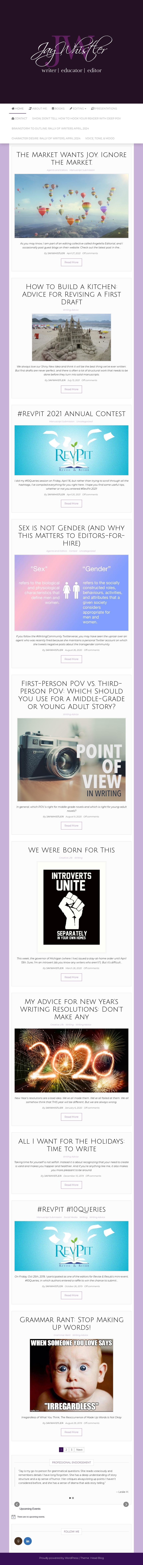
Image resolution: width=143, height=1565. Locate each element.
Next (79, 1449)
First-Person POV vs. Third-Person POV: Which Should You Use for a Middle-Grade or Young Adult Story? (71, 695)
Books (58, 108)
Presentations (104, 108)
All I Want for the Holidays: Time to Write (71, 1145)
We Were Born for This (71, 850)
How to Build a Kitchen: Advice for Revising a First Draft (71, 294)
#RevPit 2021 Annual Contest (72, 414)
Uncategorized (84, 421)
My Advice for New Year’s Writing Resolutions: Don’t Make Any (71, 1009)
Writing (78, 857)
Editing (78, 108)
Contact (19, 118)
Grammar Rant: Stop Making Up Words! (71, 1323)
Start (70, 1498)
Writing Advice (71, 309)
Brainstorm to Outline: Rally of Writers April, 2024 (50, 128)
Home (18, 108)
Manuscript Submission (82, 170)
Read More (71, 262)
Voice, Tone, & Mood (100, 138)
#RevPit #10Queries (71, 1209)
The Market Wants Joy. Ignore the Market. (71, 158)
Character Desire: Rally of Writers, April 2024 (46, 138)
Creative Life (65, 857)
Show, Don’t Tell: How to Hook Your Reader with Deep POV (76, 118)
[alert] (71, 1517)
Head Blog (97, 1558)
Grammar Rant (62, 1335)
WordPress (71, 1558)
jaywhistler (57, 253)
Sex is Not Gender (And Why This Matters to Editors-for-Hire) (71, 535)
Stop (73, 1498)
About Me (38, 108)
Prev (17, 1504)
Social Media (70, 1217)
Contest (73, 551)
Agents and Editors (57, 170)
